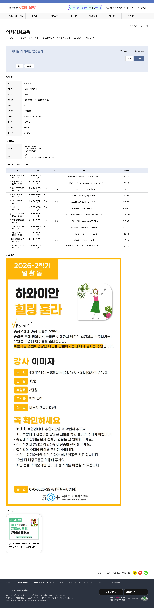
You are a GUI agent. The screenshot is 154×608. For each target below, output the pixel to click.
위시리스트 (125, 51)
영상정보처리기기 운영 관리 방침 (44, 582)
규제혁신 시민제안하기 (88, 582)
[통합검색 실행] (144, 16)
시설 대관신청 (111, 592)
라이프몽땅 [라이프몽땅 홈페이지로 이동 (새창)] (108, 8)
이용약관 (9, 582)
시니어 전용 (112, 16)
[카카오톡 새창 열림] (135, 574)
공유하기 (139, 51)
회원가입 (141, 8)
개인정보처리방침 (23, 582)
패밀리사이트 (131, 592)
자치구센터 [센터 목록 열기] (119, 8)
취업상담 (35, 16)
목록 (129, 59)
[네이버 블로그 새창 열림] (146, 574)
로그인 (130, 8)
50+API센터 (116, 582)
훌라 (19, 66)
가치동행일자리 (93, 16)
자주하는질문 (102, 582)
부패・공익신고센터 (69, 582)
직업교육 (54, 16)
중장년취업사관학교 (16, 16)
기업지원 (131, 16)
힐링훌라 (29, 66)
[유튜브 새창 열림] (140, 574)
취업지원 (73, 16)
